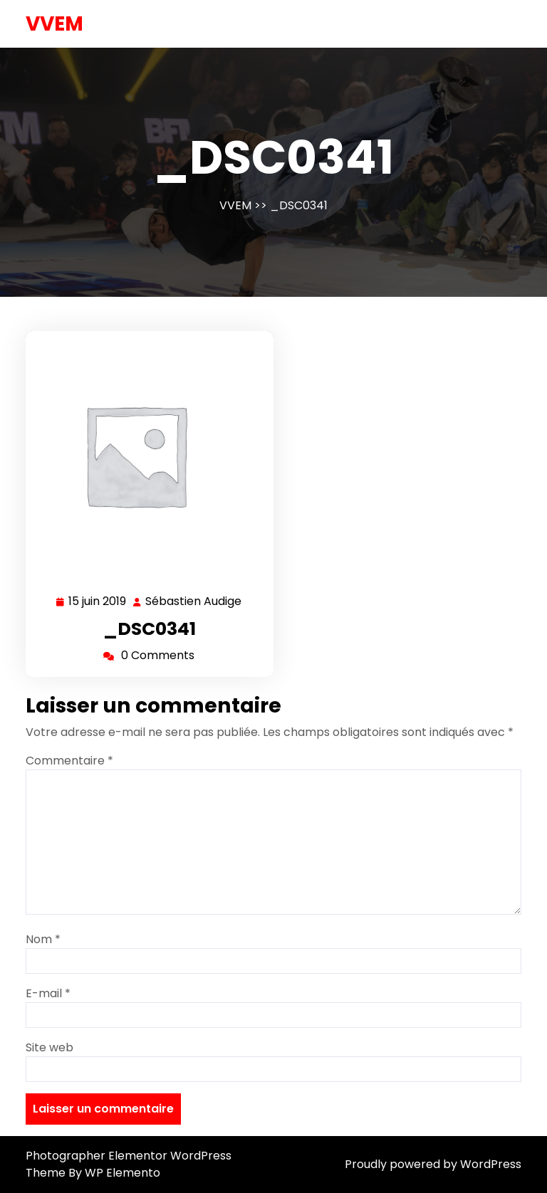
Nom (43, 939)
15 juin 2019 (97, 601)
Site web (49, 1047)
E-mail (48, 993)
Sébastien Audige (194, 601)
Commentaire (69, 760)
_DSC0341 (149, 628)
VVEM (54, 24)
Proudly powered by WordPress (433, 1164)
